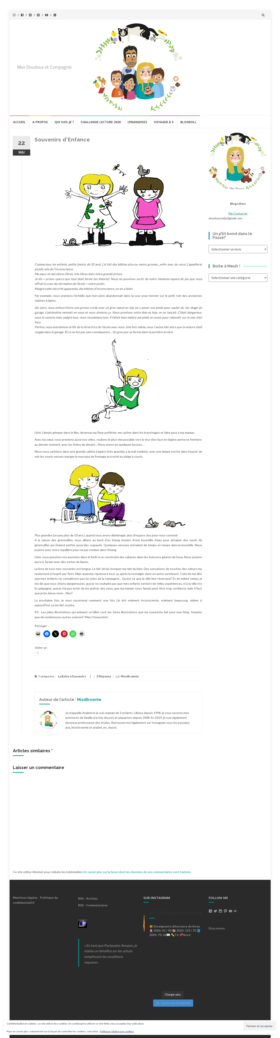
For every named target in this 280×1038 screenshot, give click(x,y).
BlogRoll (188, 122)
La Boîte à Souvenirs (72, 676)
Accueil (19, 122)
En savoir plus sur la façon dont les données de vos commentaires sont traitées (137, 872)
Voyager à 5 (164, 122)
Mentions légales (25, 897)
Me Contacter (238, 213)
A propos (40, 122)
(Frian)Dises (137, 122)
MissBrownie (130, 676)
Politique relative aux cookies (117, 1031)
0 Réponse (104, 676)
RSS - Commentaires (93, 905)
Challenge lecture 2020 (101, 122)
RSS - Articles (88, 898)
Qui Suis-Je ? (64, 122)
